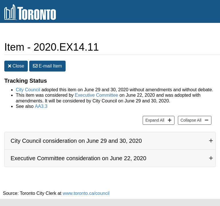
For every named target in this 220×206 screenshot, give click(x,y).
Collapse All (190, 115)
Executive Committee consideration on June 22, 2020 (78, 154)
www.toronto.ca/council (86, 189)
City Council (28, 85)
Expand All (154, 115)
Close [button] (16, 61)
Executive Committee (96, 90)
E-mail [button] (47, 61)
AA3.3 (41, 102)
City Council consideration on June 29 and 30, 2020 (76, 136)
